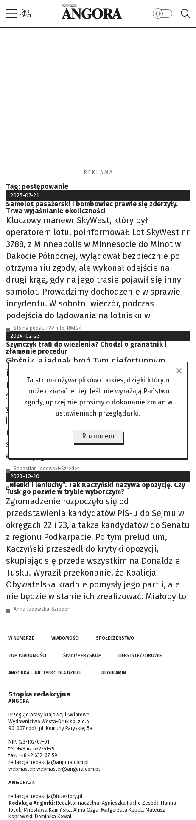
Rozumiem (98, 436)
